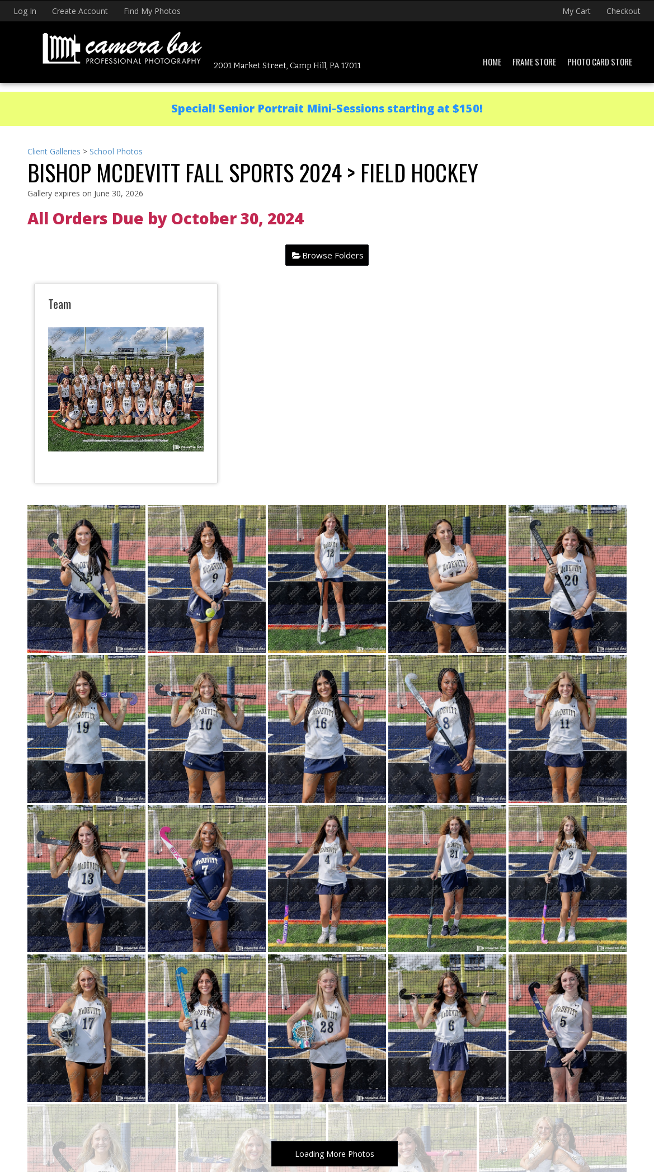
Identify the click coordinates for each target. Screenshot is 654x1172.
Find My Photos (152, 11)
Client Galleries (54, 151)
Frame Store (534, 61)
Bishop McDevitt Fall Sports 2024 (184, 172)
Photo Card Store (599, 61)
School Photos (116, 151)
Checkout (623, 11)
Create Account (80, 11)
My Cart (577, 11)
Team (59, 303)
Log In (24, 11)
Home (492, 61)
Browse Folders (333, 255)
